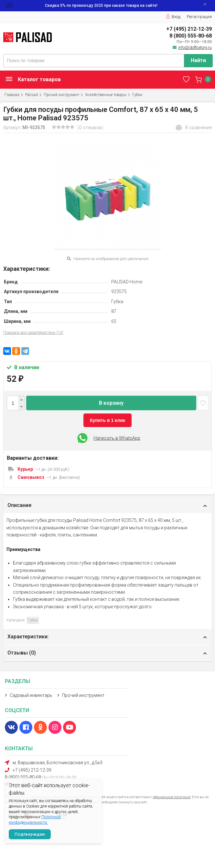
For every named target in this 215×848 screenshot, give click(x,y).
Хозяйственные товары (105, 95)
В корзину (111, 403)
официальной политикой (171, 797)
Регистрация (199, 16)
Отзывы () (21, 653)
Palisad (31, 95)
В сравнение (194, 127)
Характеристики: (28, 636)
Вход (173, 16)
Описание (19, 505)
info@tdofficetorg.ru (195, 47)
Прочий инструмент (61, 95)
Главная (12, 95)
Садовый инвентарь (31, 695)
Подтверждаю (30, 834)
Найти (198, 60)
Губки (137, 95)
